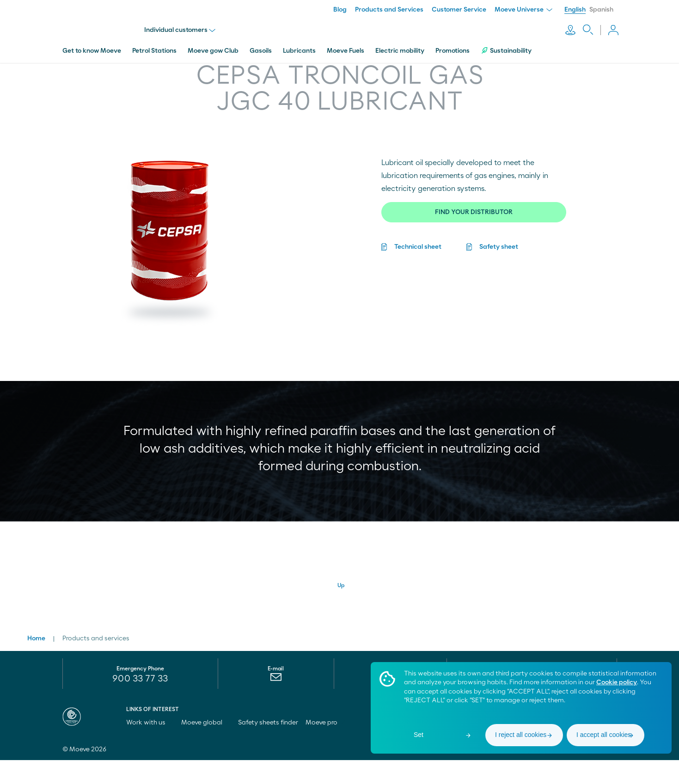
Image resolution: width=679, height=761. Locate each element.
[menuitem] (276, 680)
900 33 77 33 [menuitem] (140, 679)
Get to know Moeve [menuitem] (91, 47)
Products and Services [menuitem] (389, 9)
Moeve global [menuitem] (206, 723)
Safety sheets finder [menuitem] (268, 723)
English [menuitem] (575, 9)
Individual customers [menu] (181, 28)
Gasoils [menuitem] (261, 47)
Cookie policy (616, 682)
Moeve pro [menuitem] (326, 723)
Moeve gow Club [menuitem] (213, 47)
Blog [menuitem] (340, 9)
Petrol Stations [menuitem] (154, 47)
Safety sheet (498, 243)
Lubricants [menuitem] (299, 47)
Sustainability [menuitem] (506, 47)
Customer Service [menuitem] (459, 9)
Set (418, 734)
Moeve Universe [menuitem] (523, 9)
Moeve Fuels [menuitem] (345, 47)
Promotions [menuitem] (452, 47)
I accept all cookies (603, 734)
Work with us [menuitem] (150, 723)
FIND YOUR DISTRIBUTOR (474, 209)
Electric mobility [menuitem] (399, 47)
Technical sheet (417, 243)
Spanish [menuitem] (601, 9)
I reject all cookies (520, 734)
